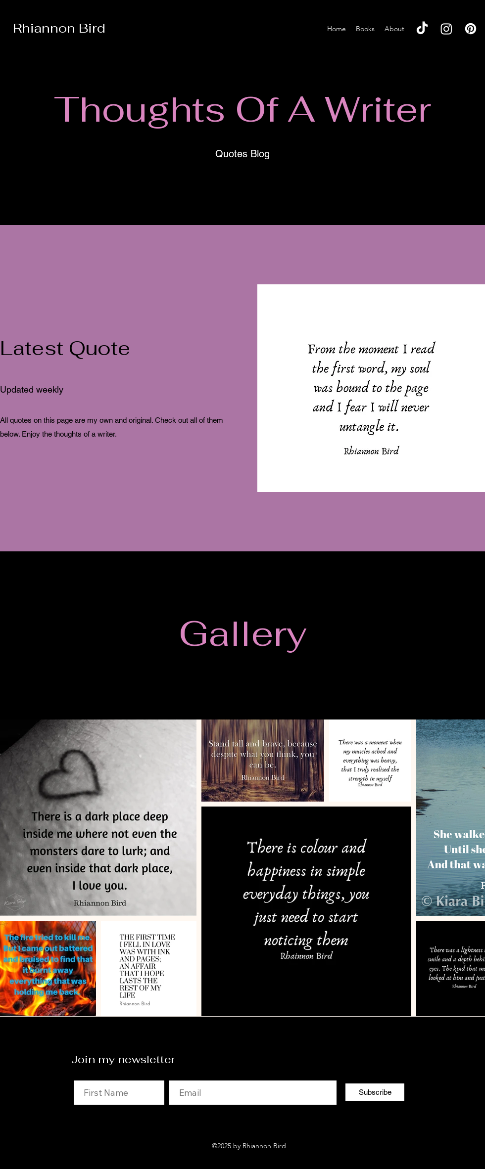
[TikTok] (422, 28)
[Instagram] (446, 28)
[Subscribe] (375, 1092)
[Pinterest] (470, 28)
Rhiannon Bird (59, 28)
